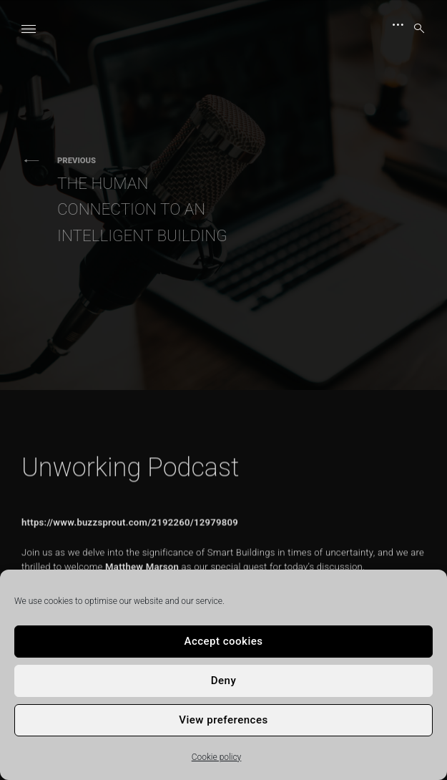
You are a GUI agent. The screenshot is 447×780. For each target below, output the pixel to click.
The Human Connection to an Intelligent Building (150, 200)
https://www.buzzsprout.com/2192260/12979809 (129, 551)
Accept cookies (223, 641)
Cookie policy (217, 757)
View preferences (223, 719)
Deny (224, 680)
